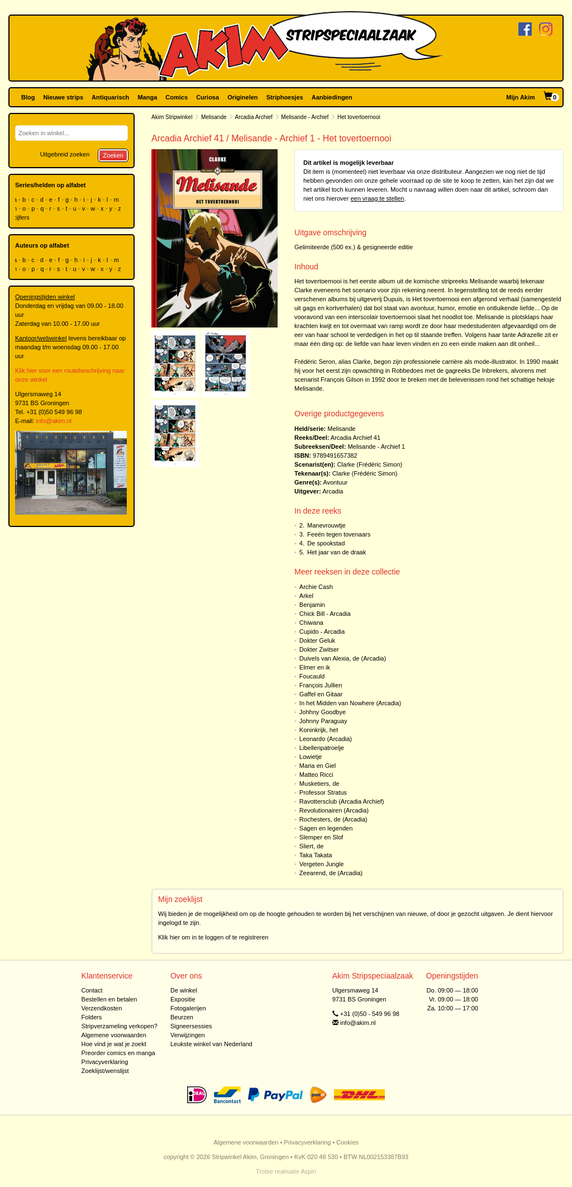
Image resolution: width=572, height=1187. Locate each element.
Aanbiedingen (332, 97)
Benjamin (312, 604)
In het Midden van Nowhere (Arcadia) (350, 703)
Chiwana (311, 622)
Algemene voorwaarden (114, 1035)
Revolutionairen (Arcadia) (334, 810)
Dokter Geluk (317, 640)
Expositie (183, 999)
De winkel (183, 990)
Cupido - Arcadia (322, 631)
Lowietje (310, 756)
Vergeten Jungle (321, 864)
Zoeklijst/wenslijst (105, 1070)
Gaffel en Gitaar (320, 694)
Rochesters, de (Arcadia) (333, 819)
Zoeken (113, 155)
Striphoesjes (284, 97)
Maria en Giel (317, 765)
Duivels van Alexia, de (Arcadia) (342, 658)
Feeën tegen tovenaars (338, 534)
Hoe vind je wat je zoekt (114, 1044)
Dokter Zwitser (319, 649)
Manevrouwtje (326, 525)
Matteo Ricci (316, 774)
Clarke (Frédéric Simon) (369, 464)
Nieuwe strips (64, 97)
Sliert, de (311, 846)
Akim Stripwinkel (171, 117)
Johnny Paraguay (323, 721)
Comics (176, 97)
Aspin (308, 1171)
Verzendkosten (102, 1008)
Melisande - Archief (304, 117)
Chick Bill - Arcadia (325, 613)
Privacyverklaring (105, 1061)
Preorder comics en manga (118, 1053)
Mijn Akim (520, 97)
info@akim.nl (54, 420)
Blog (28, 97)
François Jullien (320, 685)
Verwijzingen (187, 1035)
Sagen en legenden (325, 828)
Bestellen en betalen (109, 999)
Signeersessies (191, 1026)
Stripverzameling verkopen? (120, 1026)
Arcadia (332, 491)
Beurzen (181, 1017)
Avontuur (335, 482)
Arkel (306, 595)
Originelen (242, 97)
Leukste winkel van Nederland (211, 1044)
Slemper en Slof (321, 837)
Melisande (214, 117)
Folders (92, 1017)
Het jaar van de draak (336, 552)
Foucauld (312, 676)
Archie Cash (316, 586)
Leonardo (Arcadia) (325, 738)
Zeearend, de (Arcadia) (331, 873)
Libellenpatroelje (321, 747)
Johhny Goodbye (322, 712)
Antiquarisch (110, 97)
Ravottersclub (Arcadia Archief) (341, 801)
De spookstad (326, 543)
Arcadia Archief (254, 117)
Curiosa (207, 97)
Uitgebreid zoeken (65, 154)
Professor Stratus (323, 792)
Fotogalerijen (188, 1008)
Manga (147, 97)
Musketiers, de (319, 783)
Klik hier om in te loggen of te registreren (213, 937)
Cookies (347, 1142)
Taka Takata (315, 855)
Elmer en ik (314, 667)
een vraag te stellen (377, 198)
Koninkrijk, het (318, 730)
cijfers (22, 217)
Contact (92, 990)
